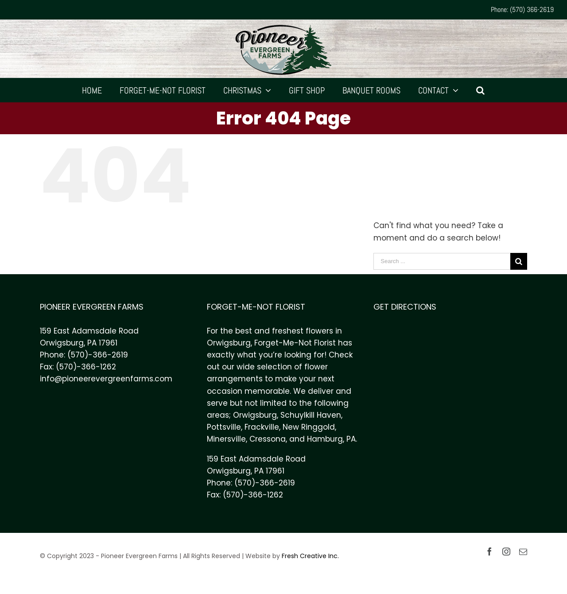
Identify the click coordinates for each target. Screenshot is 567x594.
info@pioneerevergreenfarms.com (106, 378)
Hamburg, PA (331, 439)
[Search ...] (441, 261)
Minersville (226, 439)
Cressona (267, 439)
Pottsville (224, 427)
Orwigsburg (255, 415)
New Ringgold (309, 427)
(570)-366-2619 (97, 354)
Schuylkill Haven (310, 415)
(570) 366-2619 (532, 9)
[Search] (480, 90)
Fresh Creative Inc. (310, 555)
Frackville (262, 427)
